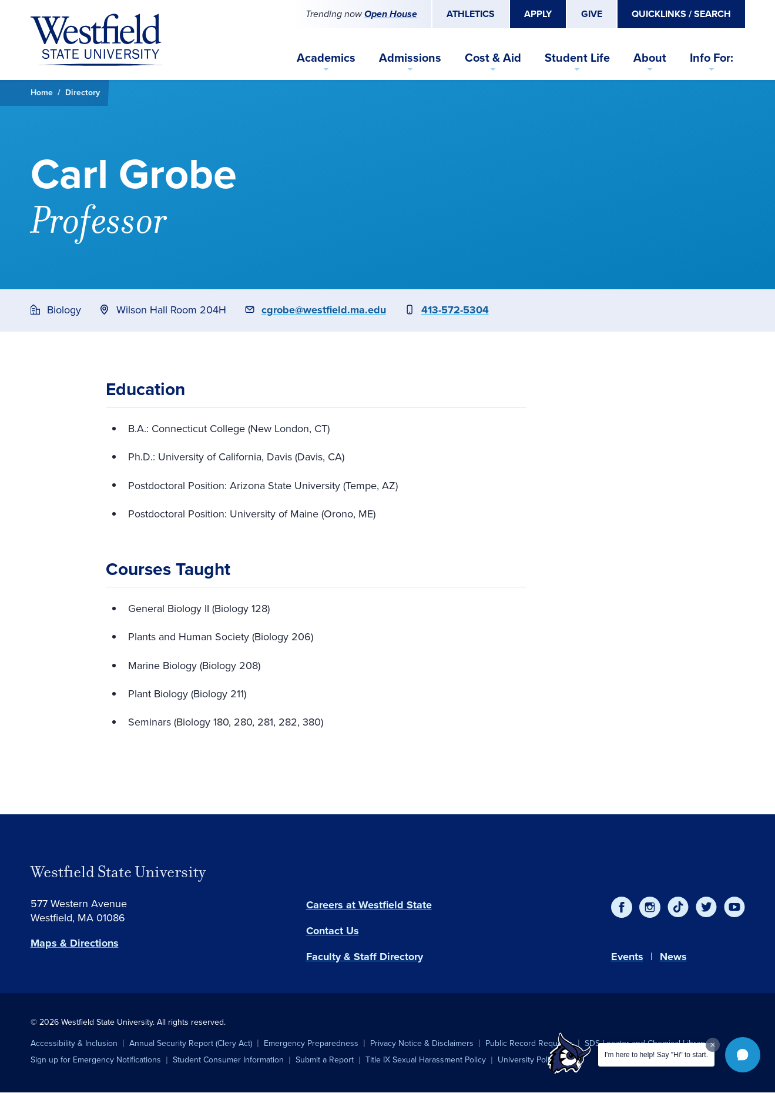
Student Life (577, 57)
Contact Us (332, 930)
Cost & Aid (493, 57)
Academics (326, 57)
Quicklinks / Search (681, 14)
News (673, 956)
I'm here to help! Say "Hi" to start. (656, 1055)
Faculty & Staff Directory (364, 956)
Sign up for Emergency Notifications (96, 1060)
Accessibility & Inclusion (74, 1043)
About (649, 57)
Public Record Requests (529, 1043)
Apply (538, 14)
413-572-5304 (455, 309)
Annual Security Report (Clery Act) (190, 1043)
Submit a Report (325, 1060)
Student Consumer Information (228, 1060)
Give (591, 14)
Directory (82, 92)
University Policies (531, 1060)
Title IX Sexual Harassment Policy (425, 1060)
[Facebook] (621, 907)
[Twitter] (706, 907)
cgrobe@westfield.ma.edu (323, 309)
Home (42, 92)
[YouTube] (734, 907)
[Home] (96, 40)
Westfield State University (118, 872)
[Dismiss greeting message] (713, 1045)
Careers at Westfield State (369, 904)
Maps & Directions (75, 943)
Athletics (471, 14)
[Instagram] (649, 907)
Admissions (410, 57)
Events (627, 956)
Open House (390, 14)
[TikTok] (678, 907)
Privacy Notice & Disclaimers (422, 1043)
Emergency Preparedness (311, 1043)
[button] (742, 1054)
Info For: (711, 57)
